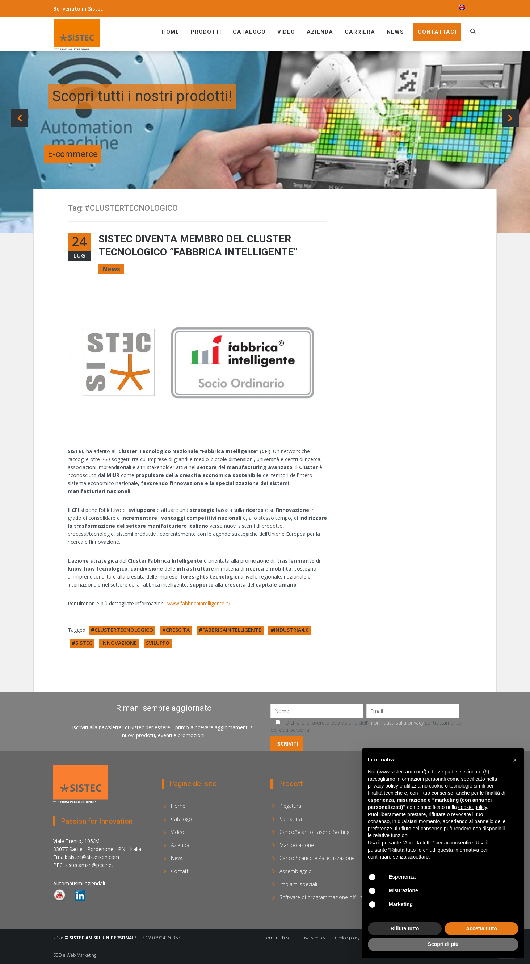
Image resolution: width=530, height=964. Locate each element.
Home (170, 32)
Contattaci (437, 32)
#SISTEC (82, 642)
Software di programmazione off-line (322, 897)
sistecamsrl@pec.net (89, 864)
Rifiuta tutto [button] (405, 928)
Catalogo (249, 32)
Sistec (95, 8)
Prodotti (206, 32)
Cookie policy (347, 938)
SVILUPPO (157, 642)
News (395, 32)
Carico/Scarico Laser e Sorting (314, 832)
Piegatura (290, 805)
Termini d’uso (277, 938)
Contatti (180, 871)
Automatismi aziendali (79, 883)
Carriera (360, 32)
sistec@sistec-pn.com (93, 857)
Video (286, 32)
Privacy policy (312, 938)
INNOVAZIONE (119, 642)
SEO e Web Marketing (74, 955)
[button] (515, 760)
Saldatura (290, 818)
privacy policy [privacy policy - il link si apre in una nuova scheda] (383, 786)
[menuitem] (462, 7)
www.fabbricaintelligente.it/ (198, 603)
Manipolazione (296, 845)
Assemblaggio (295, 871)
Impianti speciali (298, 884)
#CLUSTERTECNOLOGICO (122, 629)
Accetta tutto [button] (481, 928)
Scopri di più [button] (443, 944)
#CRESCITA (176, 629)
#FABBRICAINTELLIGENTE (230, 629)
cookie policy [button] (472, 807)
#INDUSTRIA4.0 (289, 629)
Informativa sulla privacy (396, 722)
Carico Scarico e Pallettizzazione (317, 858)
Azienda (320, 32)
